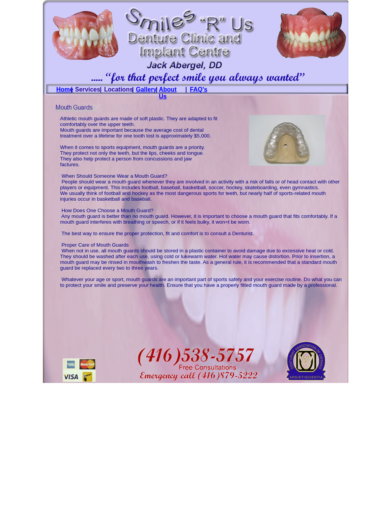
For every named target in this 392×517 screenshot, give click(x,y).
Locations (118, 89)
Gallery (146, 89)
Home (64, 89)
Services (87, 89)
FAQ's (198, 89)
